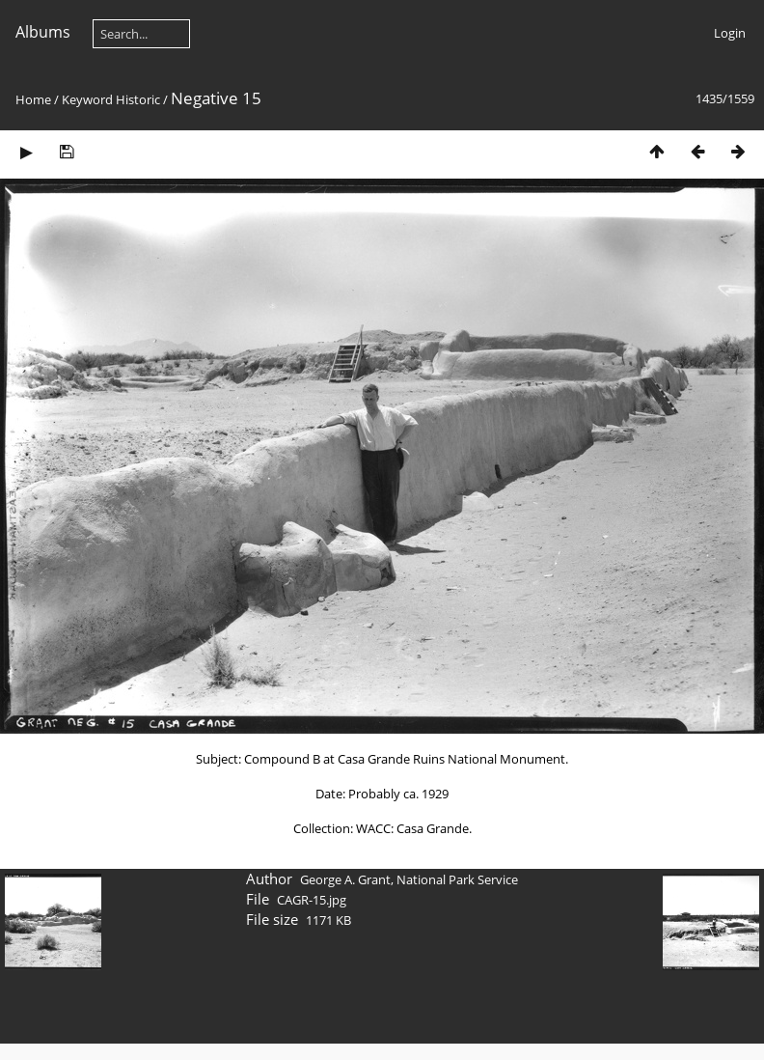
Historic (138, 99)
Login (730, 33)
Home (33, 99)
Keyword (87, 99)
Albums (42, 31)
